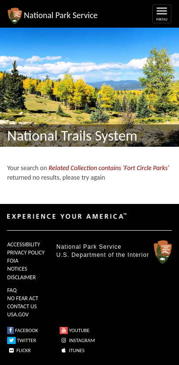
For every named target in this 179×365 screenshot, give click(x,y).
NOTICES (17, 268)
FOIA (12, 260)
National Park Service (88, 246)
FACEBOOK (22, 330)
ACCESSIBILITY (23, 244)
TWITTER (21, 340)
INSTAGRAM (77, 340)
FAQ (12, 290)
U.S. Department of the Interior (102, 255)
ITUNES (72, 350)
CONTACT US (22, 306)
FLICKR (19, 350)
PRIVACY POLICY (25, 252)
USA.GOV (18, 314)
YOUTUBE (75, 330)
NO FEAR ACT (22, 298)
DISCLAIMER (21, 277)
